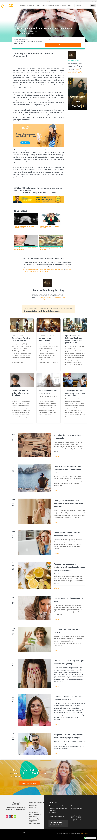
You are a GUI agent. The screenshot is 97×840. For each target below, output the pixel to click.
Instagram (76, 1)
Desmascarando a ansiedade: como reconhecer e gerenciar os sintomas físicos (67, 469)
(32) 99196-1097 (42, 1)
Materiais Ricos (33, 816)
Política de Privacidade (84, 833)
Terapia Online (32, 807)
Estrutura (44, 5)
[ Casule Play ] (22, 5)
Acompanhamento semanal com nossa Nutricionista (45, 269)
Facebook (82, 1)
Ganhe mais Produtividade (35, 810)
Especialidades (30, 5)
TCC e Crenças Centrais (34, 823)
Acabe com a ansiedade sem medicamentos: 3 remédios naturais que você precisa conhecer (69, 567)
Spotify (94, 1)
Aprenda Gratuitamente (35, 814)
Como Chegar (69, 1)
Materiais (50, 5)
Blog (38, 5)
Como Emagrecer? (33, 812)
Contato (57, 5)
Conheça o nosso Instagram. (44, 297)
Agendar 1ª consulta (67, 5)
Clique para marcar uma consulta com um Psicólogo (75, 72)
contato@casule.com (60, 1)
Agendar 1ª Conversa (29, 783)
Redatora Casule (73, 61)
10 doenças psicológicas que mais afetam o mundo (35, 820)
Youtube (88, 1)
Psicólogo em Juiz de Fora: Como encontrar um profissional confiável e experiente (68, 504)
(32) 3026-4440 (50, 1)
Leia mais (57, 456)
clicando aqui (42, 267)
